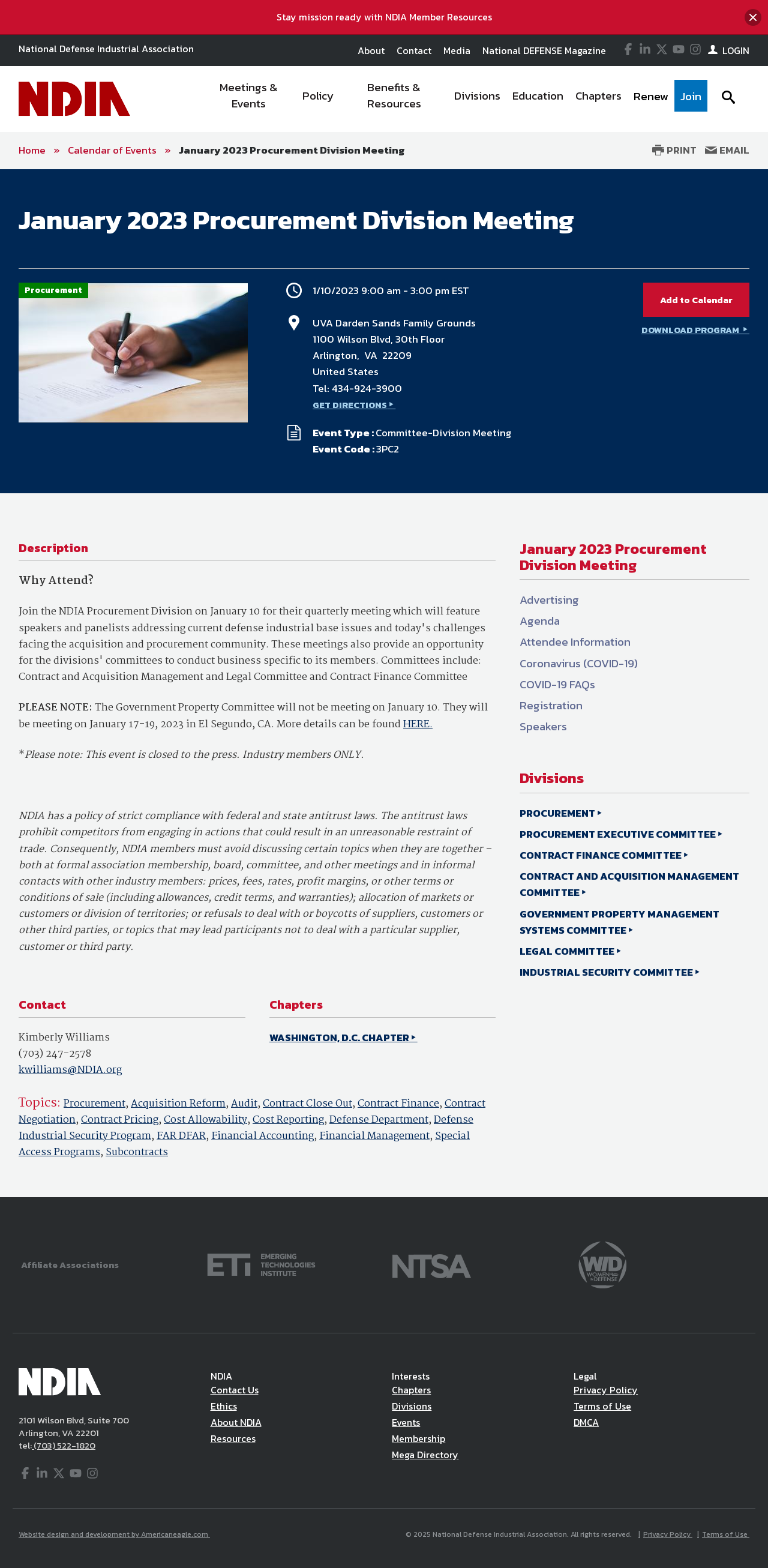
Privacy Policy (606, 1390)
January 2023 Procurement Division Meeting (292, 150)
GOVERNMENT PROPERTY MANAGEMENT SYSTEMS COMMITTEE (619, 922)
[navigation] (455, 99)
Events (406, 1422)
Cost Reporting (288, 1120)
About (371, 50)
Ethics (224, 1406)
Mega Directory (425, 1454)
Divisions (411, 1406)
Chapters (411, 1390)
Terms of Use (602, 1406)
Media (456, 50)
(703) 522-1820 (63, 1445)
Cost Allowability (205, 1120)
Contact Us (235, 1390)
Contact (414, 50)
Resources (233, 1438)
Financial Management (374, 1136)
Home (32, 150)
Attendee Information (575, 641)
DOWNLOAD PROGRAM (691, 330)
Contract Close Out (307, 1104)
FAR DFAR (181, 1136)
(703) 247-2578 (55, 1054)
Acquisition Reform (178, 1104)
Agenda (540, 620)
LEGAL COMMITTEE (567, 951)
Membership (418, 1438)
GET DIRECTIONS (350, 405)
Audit (244, 1104)
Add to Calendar (696, 300)
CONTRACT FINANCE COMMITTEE (601, 855)
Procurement (94, 1104)
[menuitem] (249, 99)
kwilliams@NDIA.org (70, 1070)
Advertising (549, 599)
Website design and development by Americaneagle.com (114, 1534)
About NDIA (236, 1422)
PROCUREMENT (557, 813)
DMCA (586, 1422)
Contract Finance (398, 1104)
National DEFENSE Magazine (544, 50)
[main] (384, 683)
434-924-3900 (367, 388)
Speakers (543, 726)
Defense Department (378, 1120)
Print (674, 150)
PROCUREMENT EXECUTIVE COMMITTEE (618, 834)
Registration (551, 705)
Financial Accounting (262, 1136)
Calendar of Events (112, 150)
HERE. (418, 724)
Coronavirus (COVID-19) (579, 663)
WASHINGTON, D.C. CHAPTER (339, 1037)
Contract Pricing (119, 1120)
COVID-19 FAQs (557, 684)
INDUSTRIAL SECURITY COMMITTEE (606, 972)
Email (727, 150)
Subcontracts (137, 1152)
